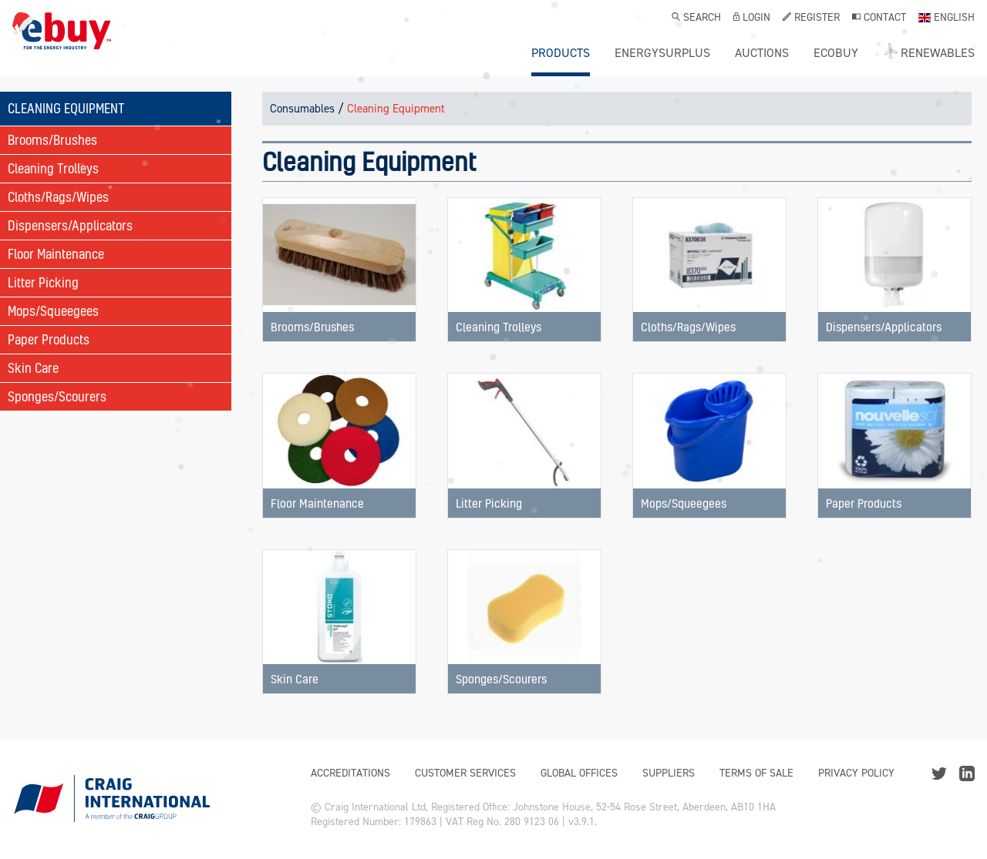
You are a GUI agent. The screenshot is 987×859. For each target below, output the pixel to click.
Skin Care (33, 368)
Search (696, 18)
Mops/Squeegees (53, 311)
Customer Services (465, 773)
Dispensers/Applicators (70, 225)
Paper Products (48, 339)
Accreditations (350, 773)
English (946, 18)
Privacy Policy (856, 773)
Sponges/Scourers (57, 396)
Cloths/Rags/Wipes (58, 197)
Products (560, 53)
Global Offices (579, 773)
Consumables (302, 108)
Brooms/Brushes (52, 140)
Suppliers (668, 773)
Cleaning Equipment (396, 108)
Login (751, 18)
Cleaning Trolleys (53, 168)
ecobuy (836, 53)
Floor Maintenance (56, 254)
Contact (879, 18)
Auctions (762, 53)
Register (811, 18)
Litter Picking (43, 282)
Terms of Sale (756, 773)
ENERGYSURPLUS (662, 53)
